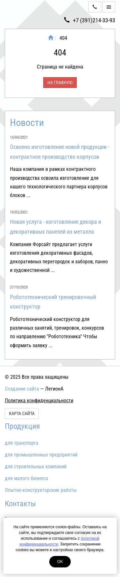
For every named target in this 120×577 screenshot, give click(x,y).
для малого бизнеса (26, 478)
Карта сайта (22, 413)
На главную (60, 82)
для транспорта (21, 443)
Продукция (22, 426)
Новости (27, 122)
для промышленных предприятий (41, 455)
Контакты (20, 503)
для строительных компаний (36, 467)
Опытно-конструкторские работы (41, 490)
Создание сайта (22, 389)
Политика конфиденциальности (39, 401)
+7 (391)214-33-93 (89, 20)
